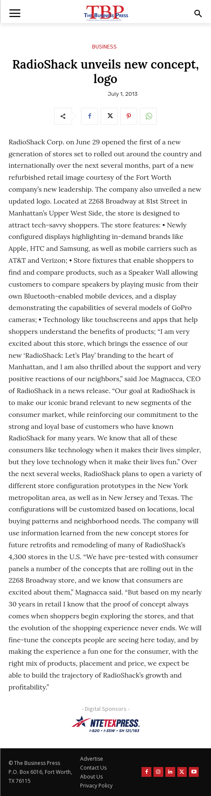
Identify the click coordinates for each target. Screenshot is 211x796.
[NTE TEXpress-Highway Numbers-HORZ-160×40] (105, 724)
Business (104, 46)
